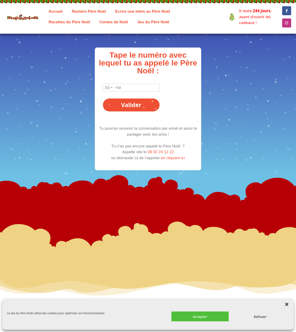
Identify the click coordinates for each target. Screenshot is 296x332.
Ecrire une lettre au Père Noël (142, 11)
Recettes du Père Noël (69, 22)
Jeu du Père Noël (153, 22)
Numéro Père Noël (89, 11)
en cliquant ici (173, 158)
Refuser (260, 316)
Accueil (55, 11)
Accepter (200, 316)
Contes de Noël (113, 22)
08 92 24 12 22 (161, 152)
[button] (286, 304)
